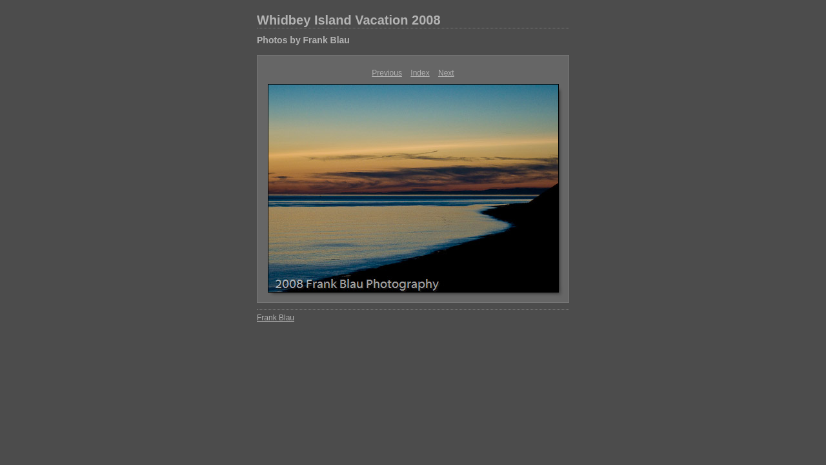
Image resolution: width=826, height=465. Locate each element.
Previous (387, 73)
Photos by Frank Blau (303, 40)
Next (446, 73)
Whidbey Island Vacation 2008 (349, 20)
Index (419, 73)
